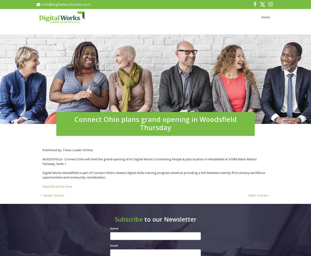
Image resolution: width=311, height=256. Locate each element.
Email (114, 245)
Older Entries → (260, 195)
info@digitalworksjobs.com (63, 4)
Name (114, 228)
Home (265, 17)
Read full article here (57, 186)
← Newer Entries (51, 195)
